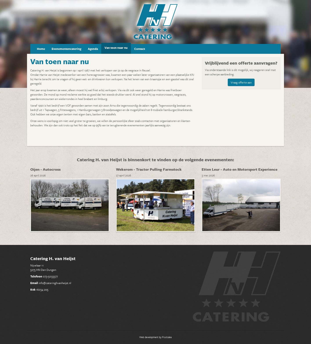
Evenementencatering (66, 49)
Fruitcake (167, 337)
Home (41, 49)
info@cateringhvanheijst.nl (55, 283)
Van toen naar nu (116, 47)
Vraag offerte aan (241, 82)
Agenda (93, 49)
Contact (139, 49)
